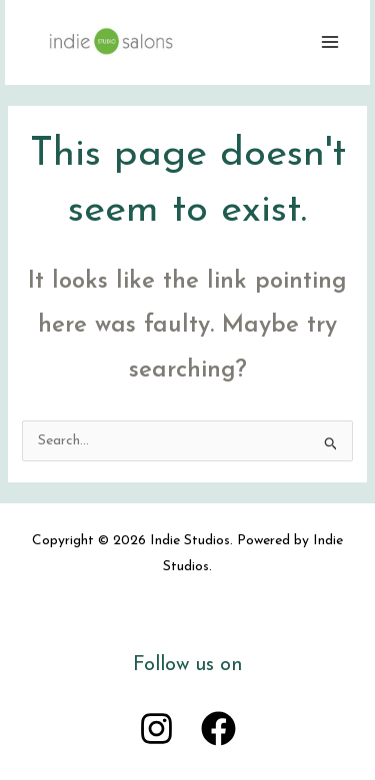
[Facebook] (218, 728)
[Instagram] (156, 728)
